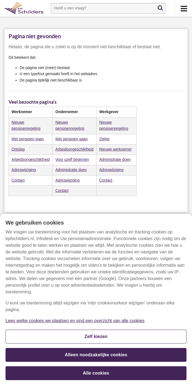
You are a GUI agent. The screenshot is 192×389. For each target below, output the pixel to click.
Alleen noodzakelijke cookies (96, 356)
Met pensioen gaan (71, 139)
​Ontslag (18, 149)
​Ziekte (104, 139)
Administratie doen (115, 159)
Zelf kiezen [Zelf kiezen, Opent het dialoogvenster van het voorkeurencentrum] (96, 338)
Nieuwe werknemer (115, 149)
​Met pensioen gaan (28, 139)
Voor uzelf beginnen (72, 159)
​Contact (18, 180)
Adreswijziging (24, 170)
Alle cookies (96, 374)
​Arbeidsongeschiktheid (74, 149)
